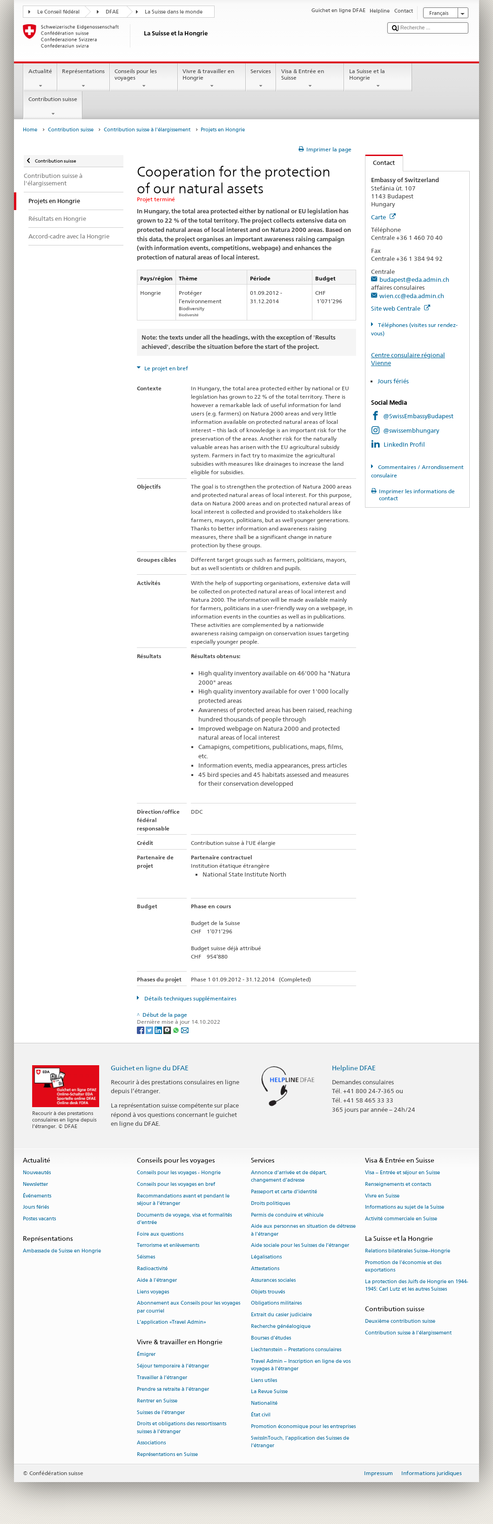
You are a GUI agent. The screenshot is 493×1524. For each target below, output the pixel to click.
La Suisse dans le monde (174, 12)
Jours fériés (393, 381)
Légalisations (266, 1257)
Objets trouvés (268, 1292)
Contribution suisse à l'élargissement (147, 130)
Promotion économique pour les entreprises (303, 1426)
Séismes (146, 1257)
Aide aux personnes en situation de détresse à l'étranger (303, 1230)
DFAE (112, 12)
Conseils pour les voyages (143, 79)
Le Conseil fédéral (58, 12)
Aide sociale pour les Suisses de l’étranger (300, 1246)
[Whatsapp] (176, 1029)
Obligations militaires (276, 1303)
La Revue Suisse (269, 1392)
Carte (383, 217)
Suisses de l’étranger (161, 1412)
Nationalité (264, 1404)
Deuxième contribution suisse (400, 1322)
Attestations (265, 1268)
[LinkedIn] (159, 1029)
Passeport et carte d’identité (284, 1192)
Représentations (83, 79)
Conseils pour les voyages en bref (176, 1184)
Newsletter (35, 1184)
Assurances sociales (273, 1280)
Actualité (40, 79)
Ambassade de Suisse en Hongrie (62, 1251)
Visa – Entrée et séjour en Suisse (402, 1173)
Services (261, 79)
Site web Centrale (400, 308)
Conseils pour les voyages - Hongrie (179, 1173)
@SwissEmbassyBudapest (418, 416)
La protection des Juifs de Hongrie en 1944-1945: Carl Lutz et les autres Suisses (416, 1285)
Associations (151, 1443)
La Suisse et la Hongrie (378, 79)
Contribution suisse (52, 106)
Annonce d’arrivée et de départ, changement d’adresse (289, 1176)
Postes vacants (39, 1219)
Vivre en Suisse (382, 1196)
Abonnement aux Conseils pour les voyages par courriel (188, 1307)
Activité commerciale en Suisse (401, 1219)
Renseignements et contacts (398, 1184)
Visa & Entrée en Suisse (310, 79)
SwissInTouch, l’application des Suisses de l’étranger (300, 1442)
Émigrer (146, 1355)
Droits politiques (270, 1203)
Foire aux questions (160, 1234)
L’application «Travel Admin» (171, 1323)
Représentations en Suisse (167, 1455)
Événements (37, 1196)
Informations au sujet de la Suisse (404, 1207)
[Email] (185, 1029)
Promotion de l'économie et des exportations (403, 1266)
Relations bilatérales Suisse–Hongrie (407, 1251)
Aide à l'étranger (157, 1280)
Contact (380, 162)
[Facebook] (141, 1029)
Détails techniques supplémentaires (189, 998)
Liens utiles (264, 1380)
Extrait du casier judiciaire (281, 1315)
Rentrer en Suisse (157, 1401)
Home (30, 130)
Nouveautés (37, 1173)
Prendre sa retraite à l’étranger (173, 1389)
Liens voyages (153, 1292)
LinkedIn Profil (404, 444)
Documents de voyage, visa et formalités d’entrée (184, 1218)
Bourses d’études (271, 1338)
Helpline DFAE (354, 1068)
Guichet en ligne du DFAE (150, 1068)
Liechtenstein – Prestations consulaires (296, 1350)
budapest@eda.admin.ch (414, 279)
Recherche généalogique (281, 1326)
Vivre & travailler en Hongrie (211, 79)
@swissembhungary (411, 430)
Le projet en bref (165, 368)
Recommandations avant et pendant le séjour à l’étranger (183, 1199)
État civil (260, 1415)
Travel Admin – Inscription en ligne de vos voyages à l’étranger (301, 1365)
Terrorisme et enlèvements (168, 1246)
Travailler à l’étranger (162, 1377)
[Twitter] (150, 1029)
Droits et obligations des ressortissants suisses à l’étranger (181, 1428)
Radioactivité (152, 1268)
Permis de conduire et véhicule (287, 1215)
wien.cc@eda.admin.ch (411, 295)
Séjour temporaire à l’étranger (173, 1366)
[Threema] (167, 1029)
